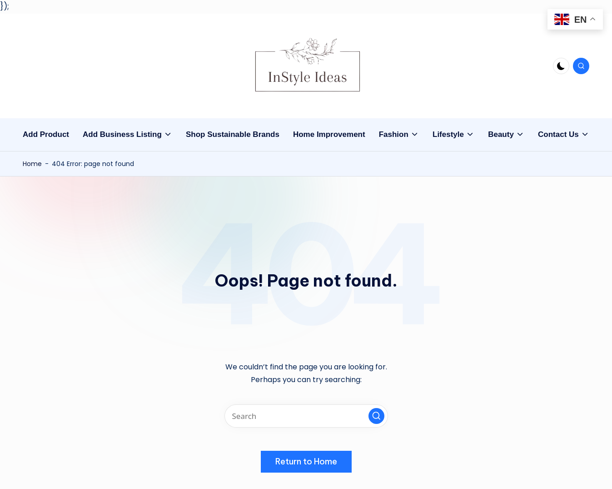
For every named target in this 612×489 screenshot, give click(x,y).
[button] (376, 416)
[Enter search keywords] (306, 416)
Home (32, 163)
